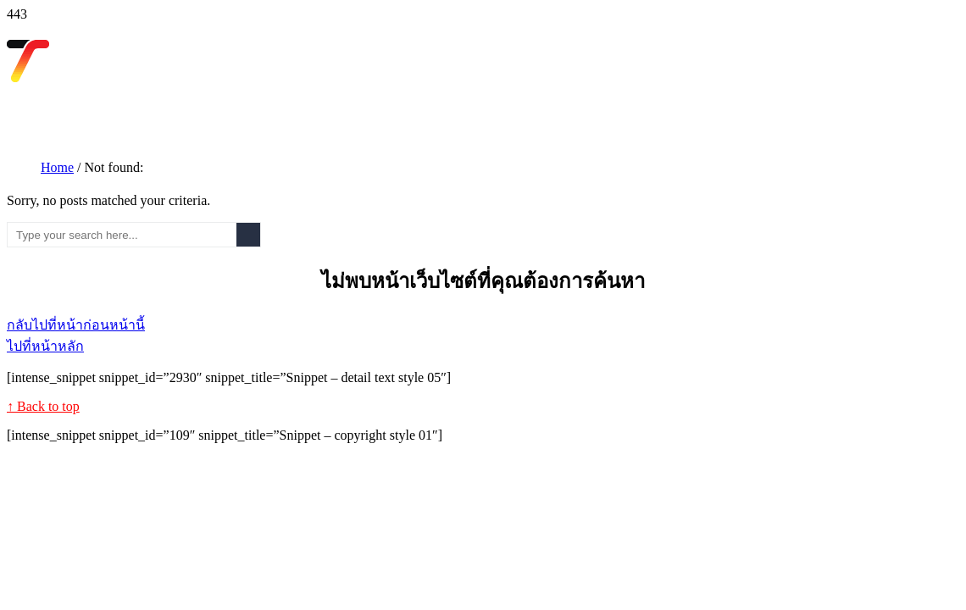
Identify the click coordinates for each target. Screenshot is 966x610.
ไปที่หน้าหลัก (45, 346)
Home (57, 167)
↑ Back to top (43, 406)
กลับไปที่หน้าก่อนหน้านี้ (76, 325)
